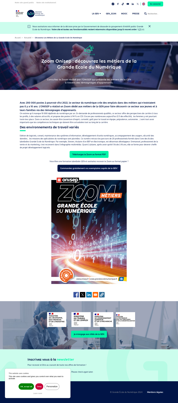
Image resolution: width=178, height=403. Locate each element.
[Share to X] (82, 294)
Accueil (18, 38)
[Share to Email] (95, 294)
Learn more (37, 393)
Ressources (99, 74)
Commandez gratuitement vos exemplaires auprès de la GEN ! (89, 168)
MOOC (124, 13)
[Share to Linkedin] (89, 294)
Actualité (27, 38)
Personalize (51, 386)
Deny (39, 386)
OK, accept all (26, 386)
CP (140, 29)
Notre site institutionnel (46, 2)
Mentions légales (155, 392)
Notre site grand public (24, 2)
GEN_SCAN (111, 13)
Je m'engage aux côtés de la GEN (89, 334)
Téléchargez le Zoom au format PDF (89, 154)
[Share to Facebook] (76, 294)
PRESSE (135, 13)
